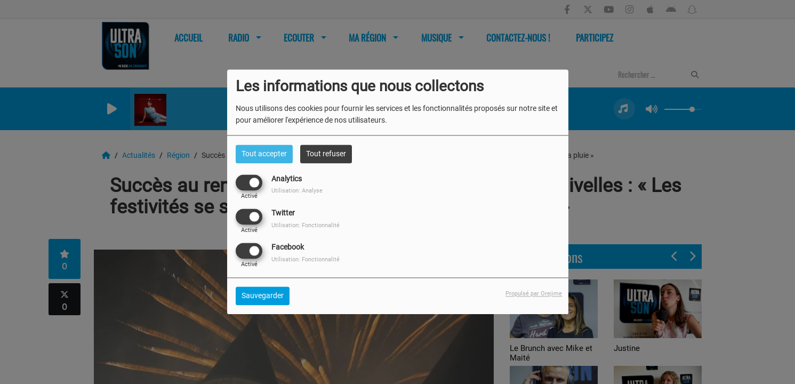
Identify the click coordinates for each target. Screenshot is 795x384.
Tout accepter (264, 153)
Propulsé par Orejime (533, 294)
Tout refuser (326, 153)
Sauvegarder (263, 296)
